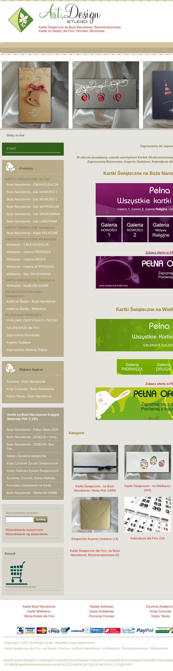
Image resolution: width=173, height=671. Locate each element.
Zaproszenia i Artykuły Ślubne (26, 349)
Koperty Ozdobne (18, 342)
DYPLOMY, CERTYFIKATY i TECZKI (32, 320)
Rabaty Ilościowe (101, 606)
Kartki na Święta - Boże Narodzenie (31, 301)
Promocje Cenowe (101, 616)
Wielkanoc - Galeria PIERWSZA (28, 252)
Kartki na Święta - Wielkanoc (26, 308)
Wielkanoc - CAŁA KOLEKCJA (27, 244)
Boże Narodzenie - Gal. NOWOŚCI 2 (31, 199)
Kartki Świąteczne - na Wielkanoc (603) (147, 484)
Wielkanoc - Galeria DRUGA (26, 259)
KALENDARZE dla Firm (22, 327)
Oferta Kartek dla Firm (39, 616)
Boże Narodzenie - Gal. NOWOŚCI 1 (31, 192)
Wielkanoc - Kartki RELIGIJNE (27, 285)
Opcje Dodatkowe (101, 611)
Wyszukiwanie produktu (22, 512)
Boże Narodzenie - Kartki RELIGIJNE (32, 233)
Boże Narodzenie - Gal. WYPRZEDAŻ (32, 206)
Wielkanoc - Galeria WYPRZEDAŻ (30, 266)
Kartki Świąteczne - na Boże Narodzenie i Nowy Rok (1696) (95, 484)
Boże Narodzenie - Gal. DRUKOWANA (33, 214)
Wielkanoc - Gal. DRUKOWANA (28, 274)
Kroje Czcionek (160, 611)
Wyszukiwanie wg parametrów (26, 534)
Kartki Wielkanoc (39, 611)
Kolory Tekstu (160, 616)
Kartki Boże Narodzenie (39, 606)
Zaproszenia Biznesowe (23, 335)
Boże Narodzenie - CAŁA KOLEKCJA (32, 184)
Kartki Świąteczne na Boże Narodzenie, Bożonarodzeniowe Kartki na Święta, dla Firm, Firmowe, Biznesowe (80, 29)
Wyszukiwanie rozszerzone (24, 529)
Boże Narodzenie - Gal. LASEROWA (31, 221)
